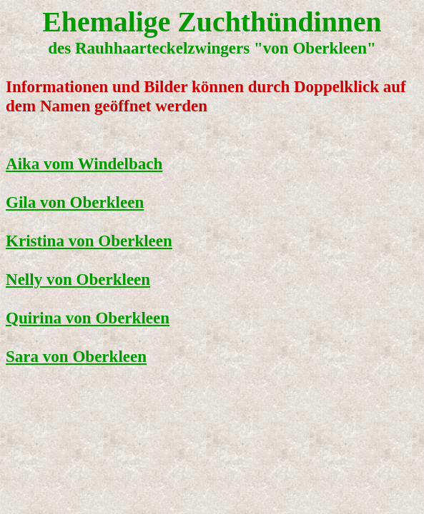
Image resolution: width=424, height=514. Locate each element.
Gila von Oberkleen (75, 202)
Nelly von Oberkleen (78, 279)
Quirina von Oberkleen (87, 317)
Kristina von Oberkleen (89, 240)
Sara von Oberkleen (76, 356)
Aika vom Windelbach (84, 163)
